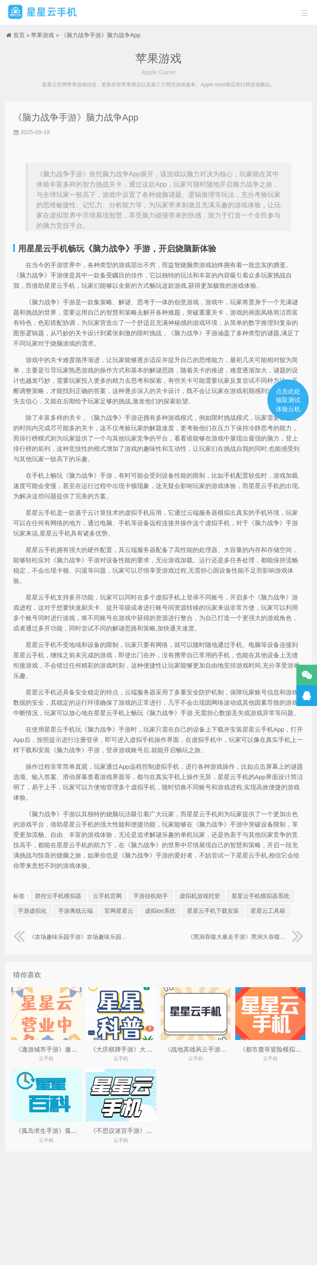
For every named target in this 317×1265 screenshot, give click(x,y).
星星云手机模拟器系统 (260, 896)
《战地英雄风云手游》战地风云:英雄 (215, 1049)
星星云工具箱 (268, 910)
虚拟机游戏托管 (200, 896)
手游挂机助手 (150, 896)
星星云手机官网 (42, 12)
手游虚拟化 (32, 910)
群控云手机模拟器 (58, 896)
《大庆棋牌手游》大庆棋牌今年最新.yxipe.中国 (154, 1049)
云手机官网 (107, 896)
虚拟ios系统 (160, 910)
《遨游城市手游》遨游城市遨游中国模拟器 (74, 1049)
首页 (19, 35)
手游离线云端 (75, 910)
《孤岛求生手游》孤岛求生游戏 (58, 1130)
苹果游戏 (42, 35)
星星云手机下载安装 (213, 910)
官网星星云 (118, 910)
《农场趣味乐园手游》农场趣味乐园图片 (71, 937)
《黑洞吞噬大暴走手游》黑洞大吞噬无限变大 (245, 937)
